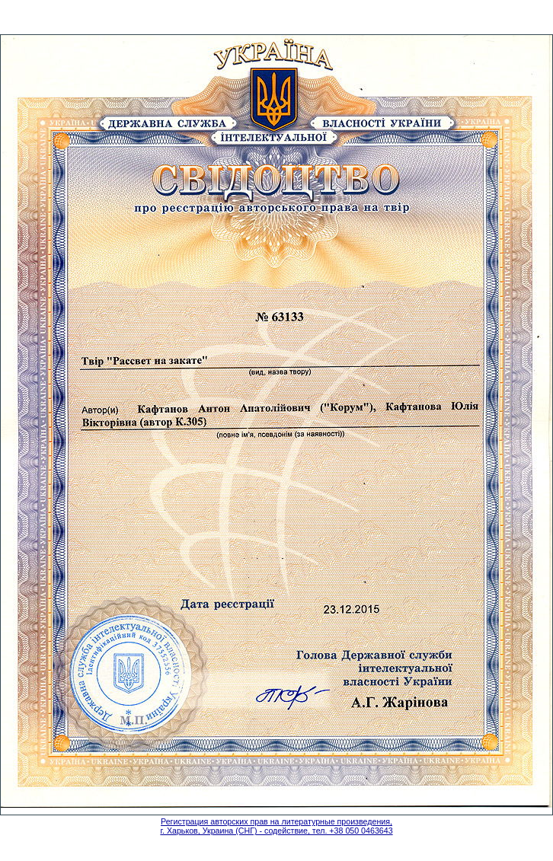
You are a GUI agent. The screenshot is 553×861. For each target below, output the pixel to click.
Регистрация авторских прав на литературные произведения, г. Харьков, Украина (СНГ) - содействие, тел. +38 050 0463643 (276, 826)
